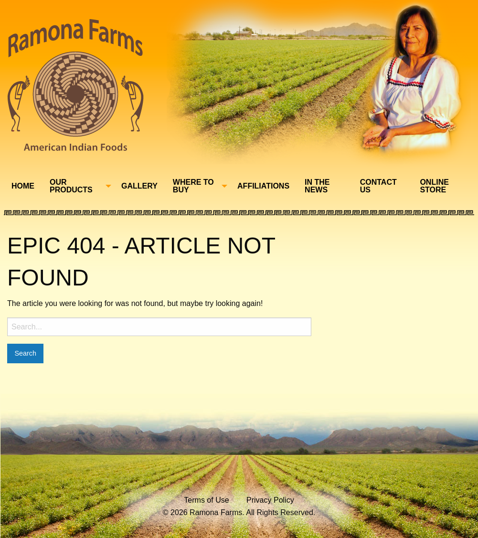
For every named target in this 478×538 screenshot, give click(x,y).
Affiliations (263, 186)
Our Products (71, 186)
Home (22, 186)
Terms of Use (206, 500)
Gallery (139, 186)
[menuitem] (23, 186)
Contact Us (378, 186)
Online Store (434, 186)
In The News (317, 186)
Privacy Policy (270, 500)
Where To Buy (193, 186)
